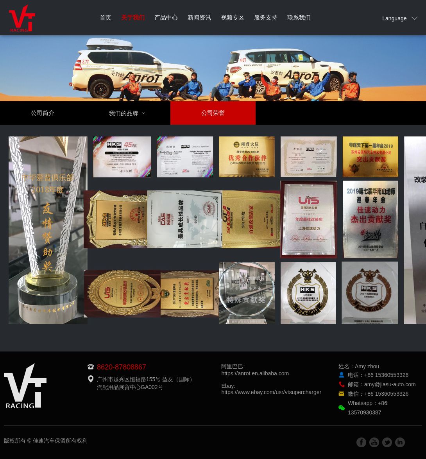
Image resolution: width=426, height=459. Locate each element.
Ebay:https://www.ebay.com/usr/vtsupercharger (271, 389)
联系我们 (299, 17)
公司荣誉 (213, 112)
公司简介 (42, 112)
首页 (105, 17)
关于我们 (133, 17)
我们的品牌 (132, 113)
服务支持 (265, 17)
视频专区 (232, 17)
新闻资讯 (199, 17)
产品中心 (166, 17)
